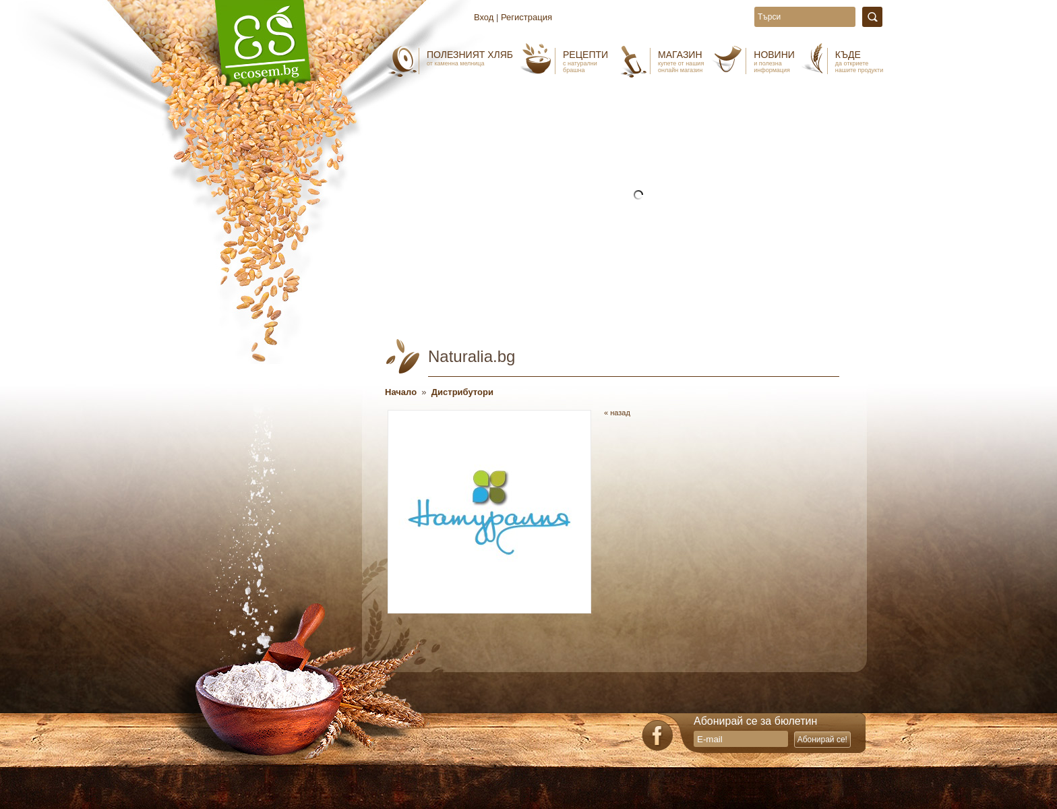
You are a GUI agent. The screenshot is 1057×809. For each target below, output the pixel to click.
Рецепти (585, 61)
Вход (483, 17)
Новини (774, 61)
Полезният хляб (470, 58)
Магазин (681, 61)
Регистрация (526, 17)
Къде (859, 61)
